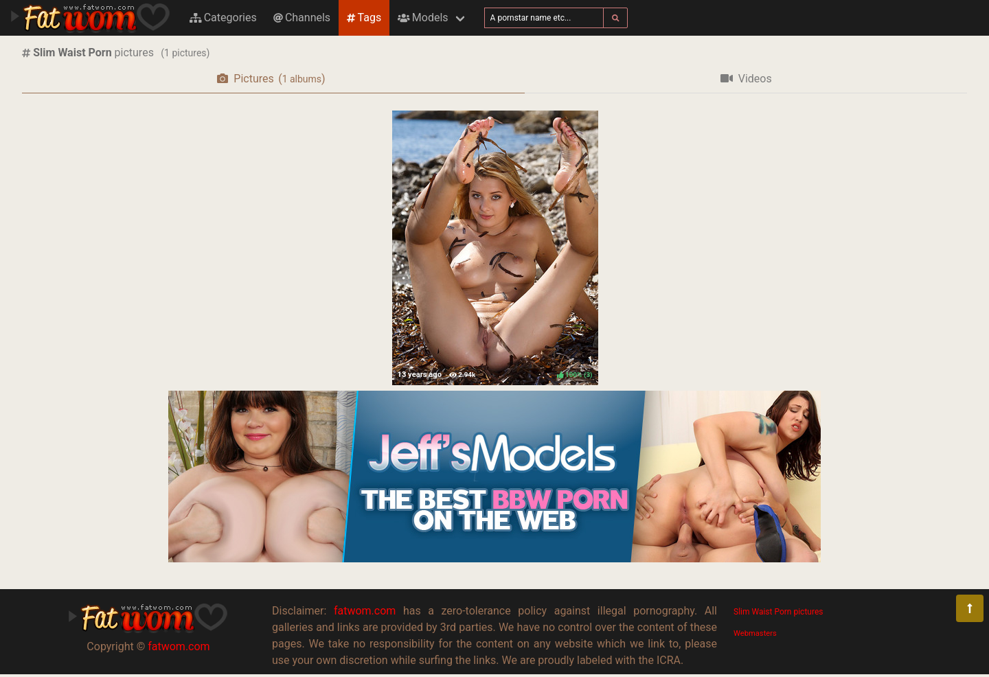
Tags (364, 17)
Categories (223, 17)
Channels (301, 17)
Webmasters (755, 633)
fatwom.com (178, 646)
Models (423, 17)
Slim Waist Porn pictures (778, 612)
